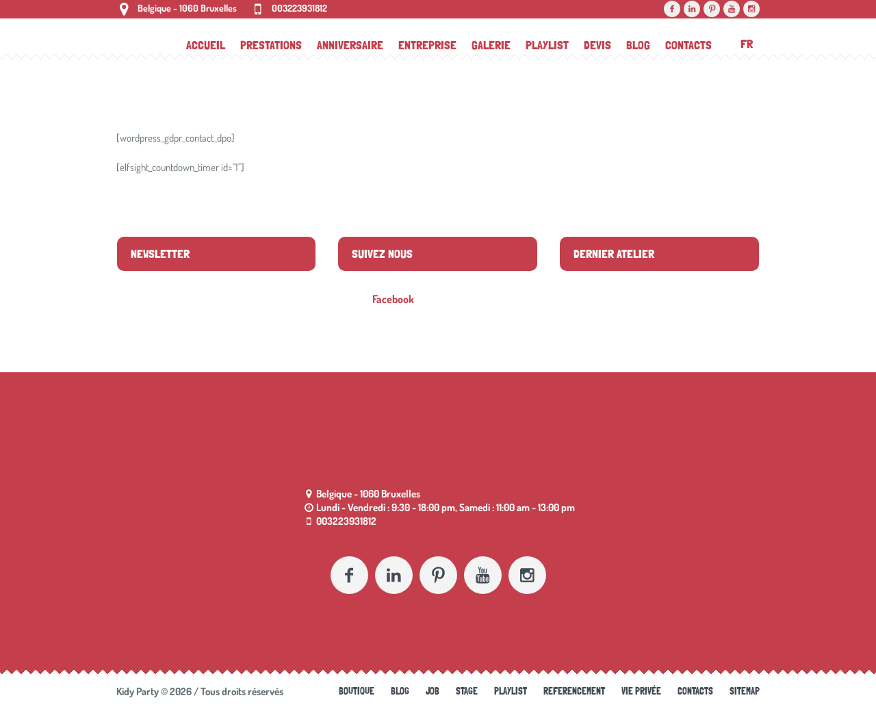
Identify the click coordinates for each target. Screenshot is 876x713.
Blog (400, 691)
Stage (467, 691)
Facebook (393, 299)
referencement (574, 691)
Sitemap (745, 691)
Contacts (695, 691)
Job (432, 691)
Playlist (510, 691)
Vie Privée (641, 691)
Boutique (356, 691)
